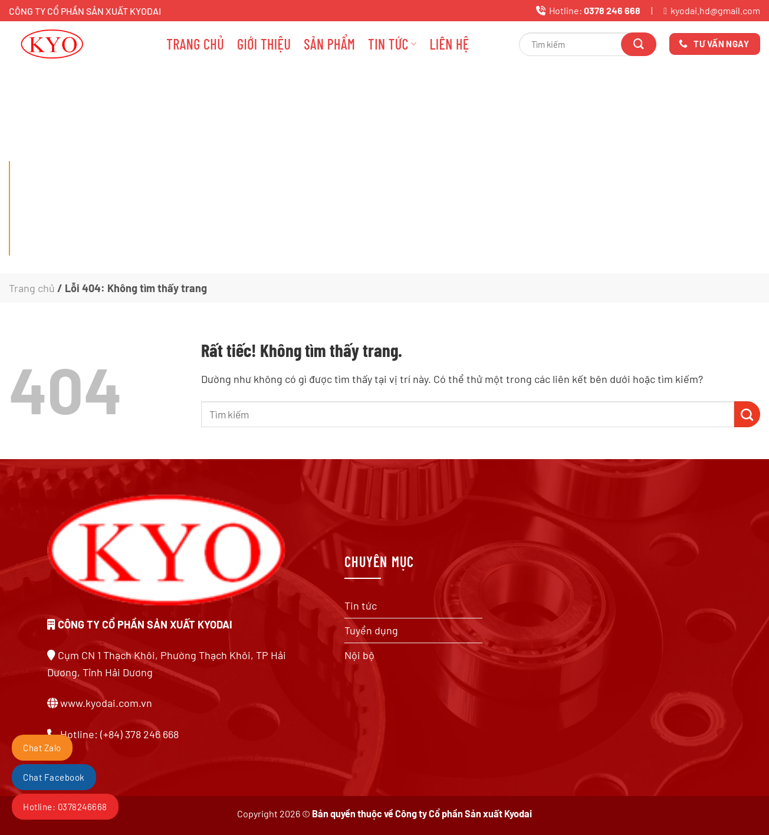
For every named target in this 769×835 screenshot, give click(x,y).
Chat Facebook (54, 777)
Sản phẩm (329, 44)
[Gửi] (638, 44)
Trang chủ (195, 44)
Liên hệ (449, 44)
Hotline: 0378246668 (65, 806)
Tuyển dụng (371, 630)
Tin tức (392, 44)
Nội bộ (359, 655)
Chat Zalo (42, 747)
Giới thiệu (264, 44)
